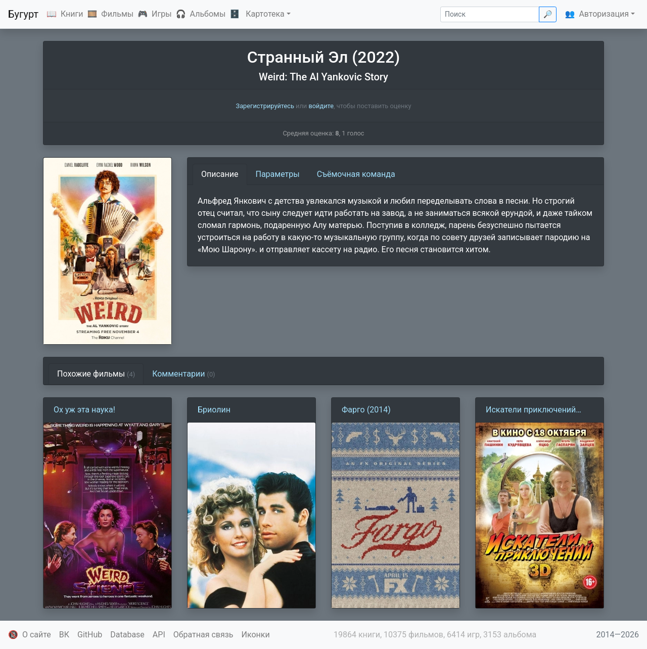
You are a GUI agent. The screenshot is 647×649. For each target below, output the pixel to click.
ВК (64, 634)
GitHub (89, 634)
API (159, 634)
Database (127, 634)
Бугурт (23, 14)
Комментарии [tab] (183, 374)
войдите (321, 106)
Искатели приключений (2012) (531, 410)
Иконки (256, 634)
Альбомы (208, 14)
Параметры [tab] (278, 174)
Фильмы (117, 14)
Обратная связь (203, 634)
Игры (162, 14)
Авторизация (604, 14)
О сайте (36, 634)
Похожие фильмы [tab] (96, 374)
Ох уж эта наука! (84, 409)
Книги (72, 14)
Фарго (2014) (366, 409)
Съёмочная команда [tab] (356, 174)
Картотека (265, 14)
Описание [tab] (220, 174)
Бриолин (214, 409)
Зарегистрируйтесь (265, 106)
